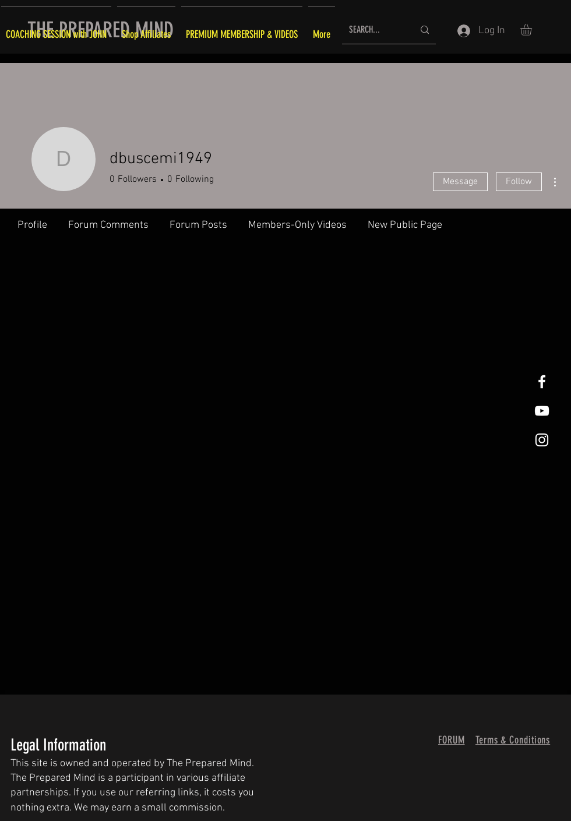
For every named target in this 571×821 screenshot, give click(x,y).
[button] (532, 30)
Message (460, 182)
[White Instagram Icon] (542, 440)
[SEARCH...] (372, 30)
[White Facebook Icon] (542, 381)
